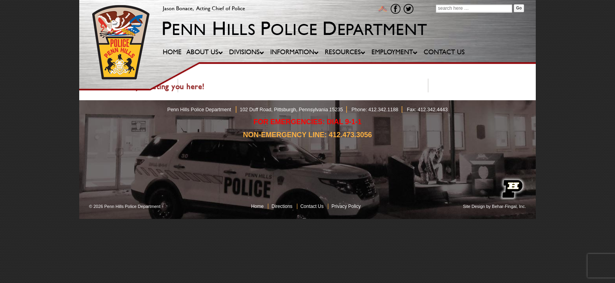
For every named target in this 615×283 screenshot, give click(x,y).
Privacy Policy (346, 206)
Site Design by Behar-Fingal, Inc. (494, 206)
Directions (281, 206)
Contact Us (312, 206)
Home (257, 206)
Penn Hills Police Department (132, 206)
